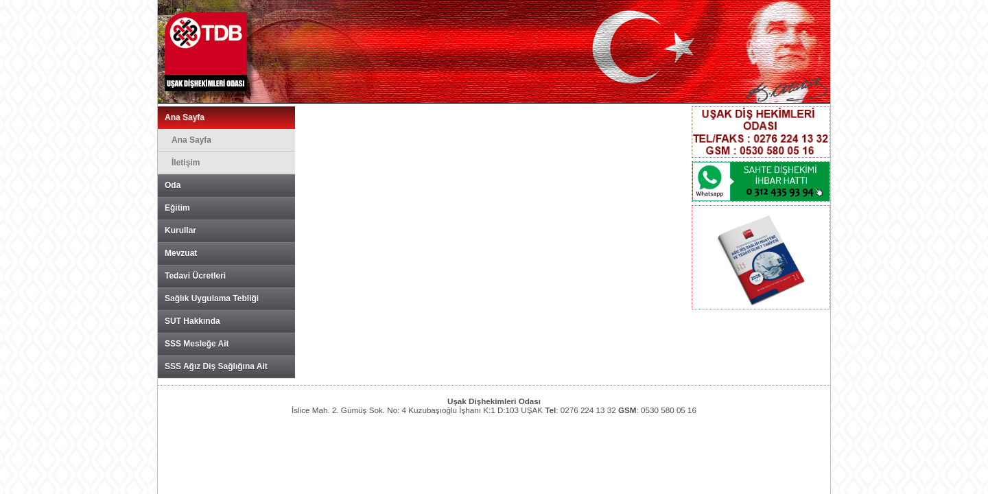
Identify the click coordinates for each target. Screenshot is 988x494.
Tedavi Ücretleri (195, 276)
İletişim (186, 162)
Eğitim (177, 208)
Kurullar (180, 230)
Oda (172, 185)
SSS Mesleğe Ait (197, 344)
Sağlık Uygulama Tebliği (212, 298)
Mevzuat (181, 253)
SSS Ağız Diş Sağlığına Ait (216, 366)
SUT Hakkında (192, 321)
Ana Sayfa (184, 117)
